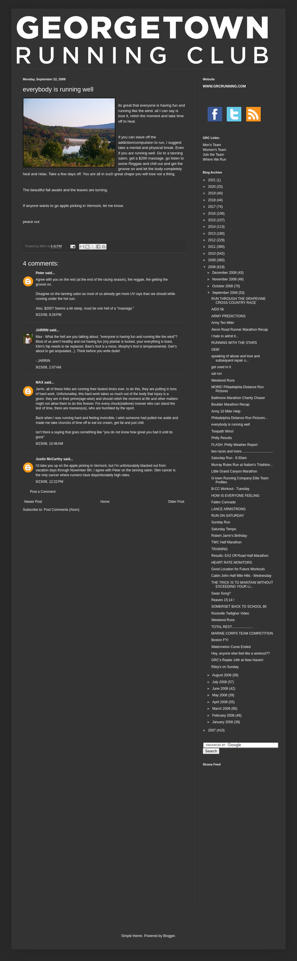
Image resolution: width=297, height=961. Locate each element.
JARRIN (42, 330)
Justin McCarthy (49, 459)
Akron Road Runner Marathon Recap (239, 330)
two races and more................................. (242, 451)
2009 (212, 260)
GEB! (215, 350)
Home (105, 502)
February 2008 (223, 715)
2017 (212, 207)
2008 (212, 267)
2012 (212, 240)
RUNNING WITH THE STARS (234, 343)
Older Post (176, 502)
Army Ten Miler (222, 323)
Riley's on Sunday (225, 667)
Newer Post (33, 502)
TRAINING (219, 549)
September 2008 (225, 293)
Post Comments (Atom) (61, 510)
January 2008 (223, 722)
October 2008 (223, 286)
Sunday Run (220, 522)
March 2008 (221, 709)
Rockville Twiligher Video (230, 613)
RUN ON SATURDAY (227, 516)
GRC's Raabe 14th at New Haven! (237, 660)
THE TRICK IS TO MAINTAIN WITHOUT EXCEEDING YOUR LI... (242, 585)
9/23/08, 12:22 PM (49, 482)
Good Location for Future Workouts (238, 569)
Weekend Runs (223, 380)
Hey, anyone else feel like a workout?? (240, 653)
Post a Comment (42, 492)
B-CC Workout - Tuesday (230, 489)
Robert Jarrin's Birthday (229, 536)
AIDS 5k (217, 309)
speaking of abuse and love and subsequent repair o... (235, 358)
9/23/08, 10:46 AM (49, 444)
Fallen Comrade (223, 502)
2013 (212, 234)
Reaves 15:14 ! (222, 600)
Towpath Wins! (222, 431)
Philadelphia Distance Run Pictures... (239, 418)
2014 (212, 227)
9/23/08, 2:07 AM (48, 367)
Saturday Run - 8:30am (229, 458)
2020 (212, 187)
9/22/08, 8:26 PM (48, 315)
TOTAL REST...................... (231, 627)
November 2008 (225, 279)
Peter (40, 273)
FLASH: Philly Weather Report (234, 445)
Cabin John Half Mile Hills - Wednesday (241, 576)
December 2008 (225, 273)
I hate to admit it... (224, 336)
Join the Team (213, 155)
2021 (212, 180)
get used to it (221, 367)
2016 (212, 214)
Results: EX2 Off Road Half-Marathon (239, 556)
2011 (212, 247)
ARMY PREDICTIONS (228, 316)
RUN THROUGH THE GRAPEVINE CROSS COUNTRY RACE (238, 301)
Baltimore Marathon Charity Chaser (238, 398)
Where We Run (214, 159)
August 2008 (222, 675)
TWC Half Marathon (226, 542)
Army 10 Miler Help (225, 411)
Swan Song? (221, 593)
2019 (212, 193)
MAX (39, 382)
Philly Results (221, 438)
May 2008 (220, 695)
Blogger (169, 936)
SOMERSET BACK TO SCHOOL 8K (239, 607)
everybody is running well (230, 424)
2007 (212, 730)
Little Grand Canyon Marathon (234, 471)
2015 (212, 220)
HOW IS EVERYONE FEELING (235, 496)
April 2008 (220, 702)
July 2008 (220, 682)
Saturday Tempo (223, 529)
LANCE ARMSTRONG (228, 509)
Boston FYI (219, 640)
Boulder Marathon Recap (230, 404)
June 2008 (220, 689)
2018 (212, 200)
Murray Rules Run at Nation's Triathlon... (242, 465)
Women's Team (214, 150)
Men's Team (212, 145)
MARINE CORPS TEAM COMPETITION (242, 633)
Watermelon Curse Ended (231, 647)
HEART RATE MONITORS (231, 563)
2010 (212, 254)
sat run (216, 374)
